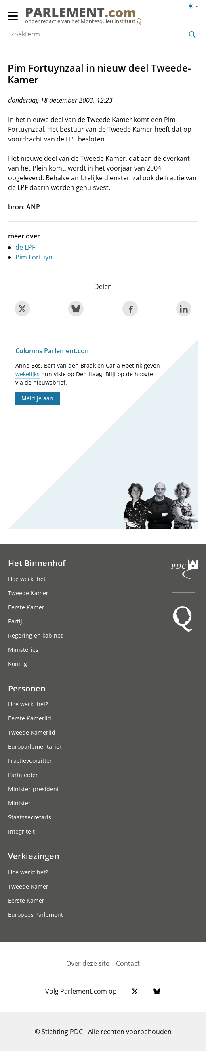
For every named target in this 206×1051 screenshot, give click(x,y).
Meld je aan (37, 398)
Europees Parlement (35, 914)
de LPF (25, 247)
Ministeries (23, 649)
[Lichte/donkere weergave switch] (196, 6)
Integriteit (21, 831)
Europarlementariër (35, 746)
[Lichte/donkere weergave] (196, 8)
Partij (15, 621)
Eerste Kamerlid (29, 718)
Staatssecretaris (29, 817)
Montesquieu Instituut (108, 21)
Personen (27, 688)
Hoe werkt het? (28, 704)
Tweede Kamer (28, 593)
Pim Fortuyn (34, 257)
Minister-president (33, 789)
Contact (128, 963)
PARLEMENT (80, 12)
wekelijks (27, 374)
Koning (17, 664)
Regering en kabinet (35, 635)
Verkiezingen (33, 855)
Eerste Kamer (26, 607)
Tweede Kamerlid (31, 732)
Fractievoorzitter (30, 761)
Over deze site (87, 963)
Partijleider (23, 775)
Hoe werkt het (27, 579)
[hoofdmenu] (13, 19)
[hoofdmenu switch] (13, 19)
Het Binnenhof (36, 563)
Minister (19, 803)
